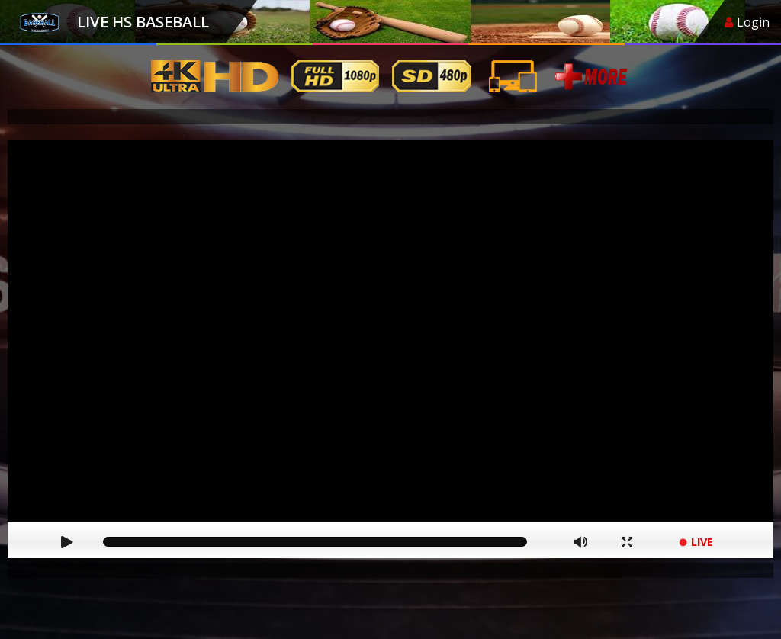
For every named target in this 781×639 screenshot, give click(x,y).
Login (747, 22)
